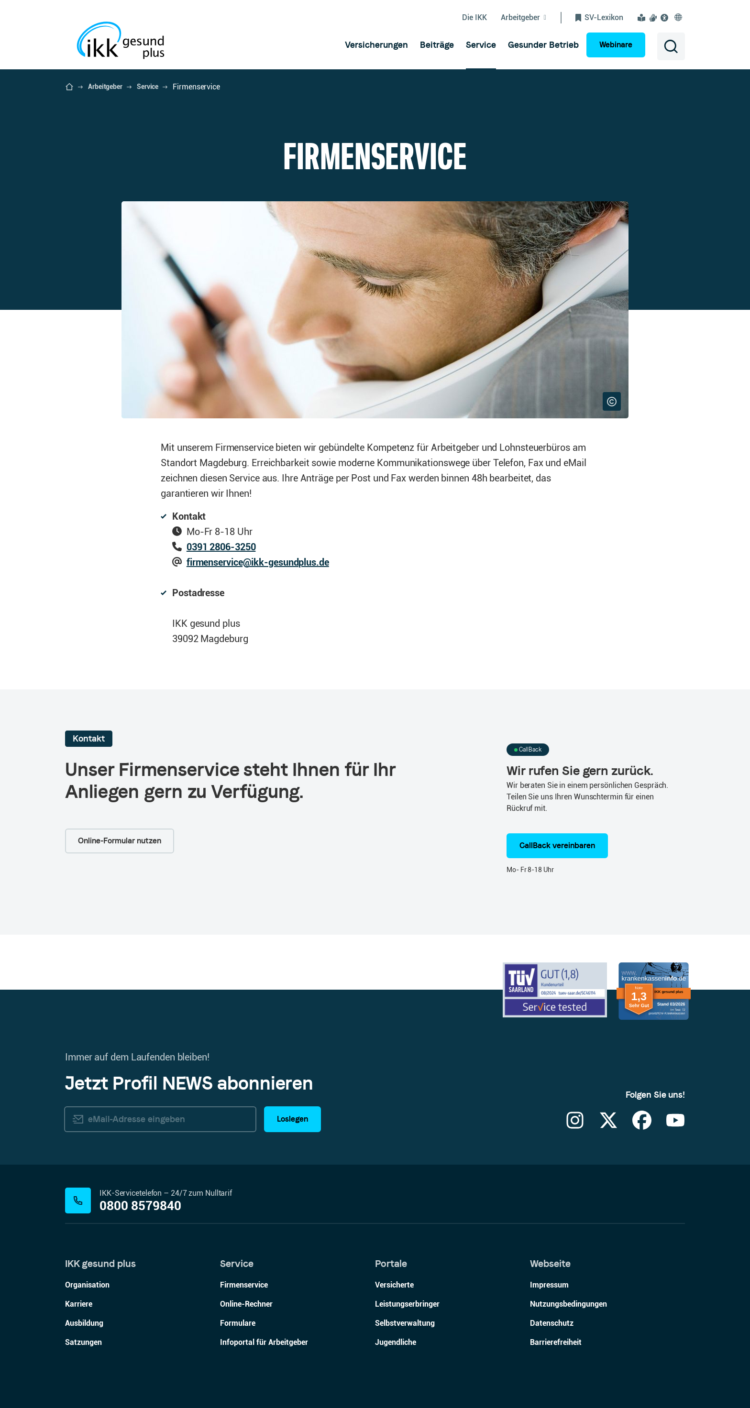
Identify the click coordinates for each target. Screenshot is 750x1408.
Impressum (549, 1284)
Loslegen (292, 1119)
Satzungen (83, 1342)
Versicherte (394, 1284)
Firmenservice (244, 1284)
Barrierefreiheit (556, 1342)
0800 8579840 (140, 1206)
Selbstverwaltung (405, 1323)
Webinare (615, 44)
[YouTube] (675, 1126)
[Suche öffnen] (671, 46)
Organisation (87, 1284)
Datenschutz (552, 1323)
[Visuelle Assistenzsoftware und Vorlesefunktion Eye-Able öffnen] (666, 17)
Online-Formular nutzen (119, 840)
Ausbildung (84, 1323)
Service (147, 86)
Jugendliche (395, 1342)
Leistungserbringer (407, 1304)
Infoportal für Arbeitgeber (264, 1342)
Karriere (78, 1304)
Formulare (237, 1323)
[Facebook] (641, 1126)
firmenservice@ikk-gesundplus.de (258, 562)
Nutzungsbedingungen (568, 1304)
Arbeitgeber (105, 86)
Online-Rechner (246, 1304)
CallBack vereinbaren (557, 845)
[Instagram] (575, 1126)
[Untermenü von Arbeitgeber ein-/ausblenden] (531, 17)
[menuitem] (376, 45)
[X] (608, 1126)
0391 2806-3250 (221, 547)
